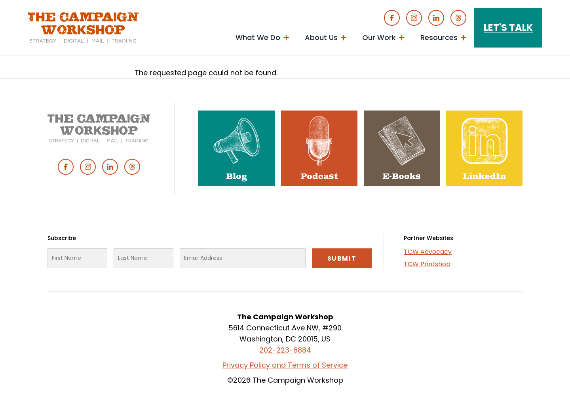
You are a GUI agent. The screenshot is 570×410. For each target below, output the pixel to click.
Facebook (392, 18)
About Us (321, 37)
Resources (439, 37)
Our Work (379, 37)
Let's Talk (508, 27)
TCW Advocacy (428, 251)
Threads (458, 18)
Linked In (436, 18)
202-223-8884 (285, 350)
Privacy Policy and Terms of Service (285, 365)
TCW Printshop (427, 264)
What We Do (258, 37)
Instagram (414, 18)
